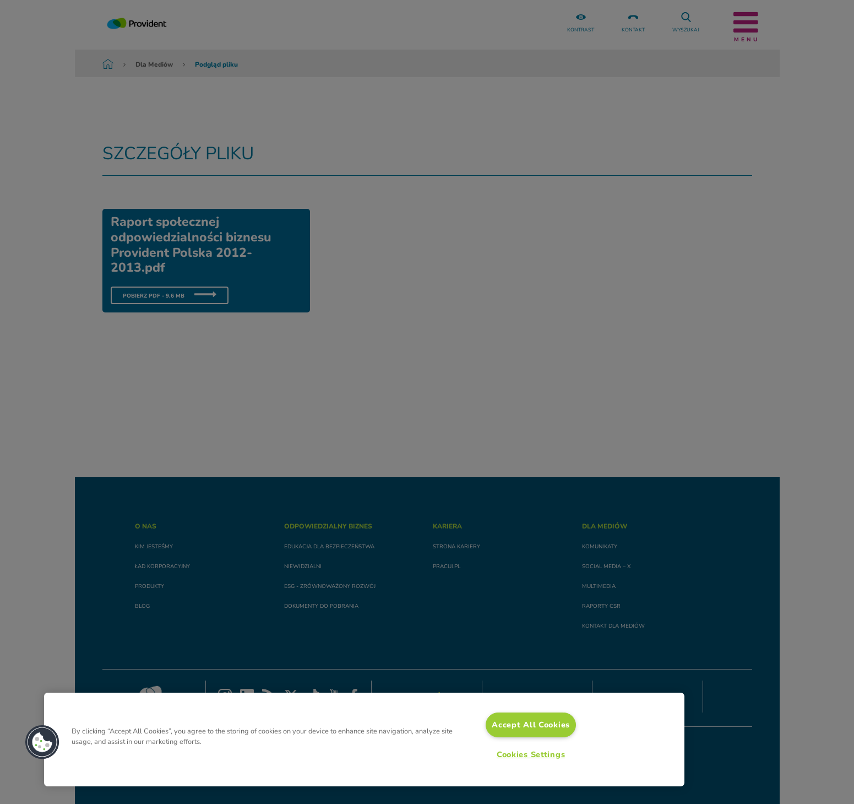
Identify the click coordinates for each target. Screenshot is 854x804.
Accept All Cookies (531, 724)
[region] (364, 739)
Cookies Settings (531, 754)
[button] (42, 742)
